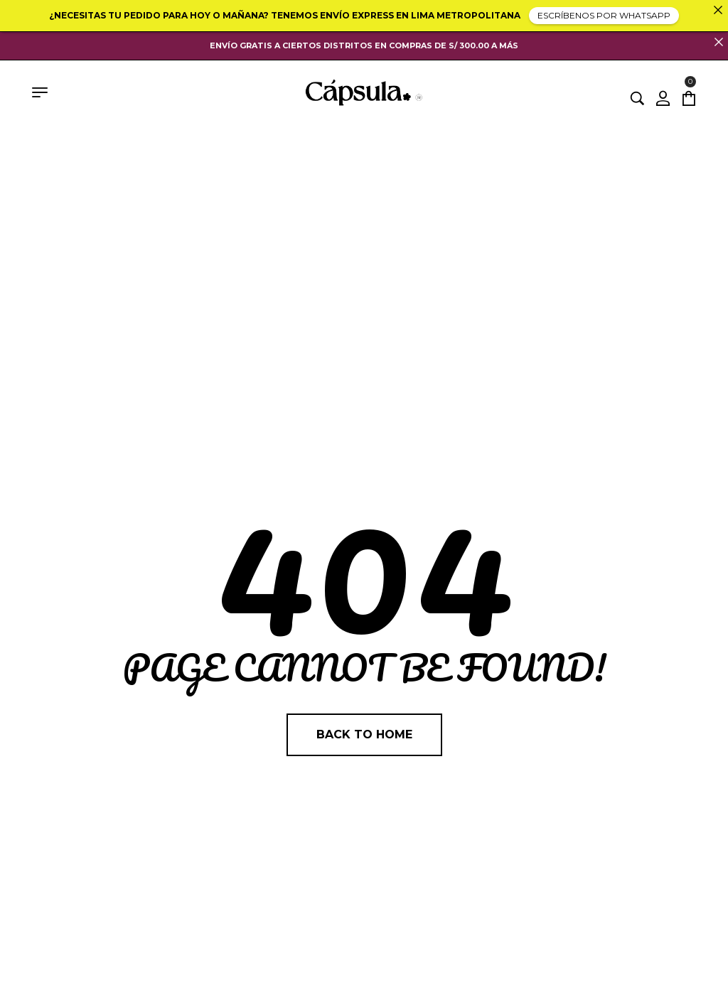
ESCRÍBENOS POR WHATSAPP (603, 15)
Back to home (364, 734)
